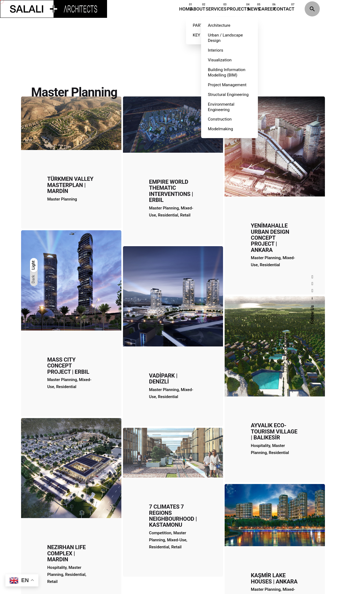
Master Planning (266, 485)
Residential (159, 456)
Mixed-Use (177, 449)
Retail (176, 456)
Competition (160, 442)
